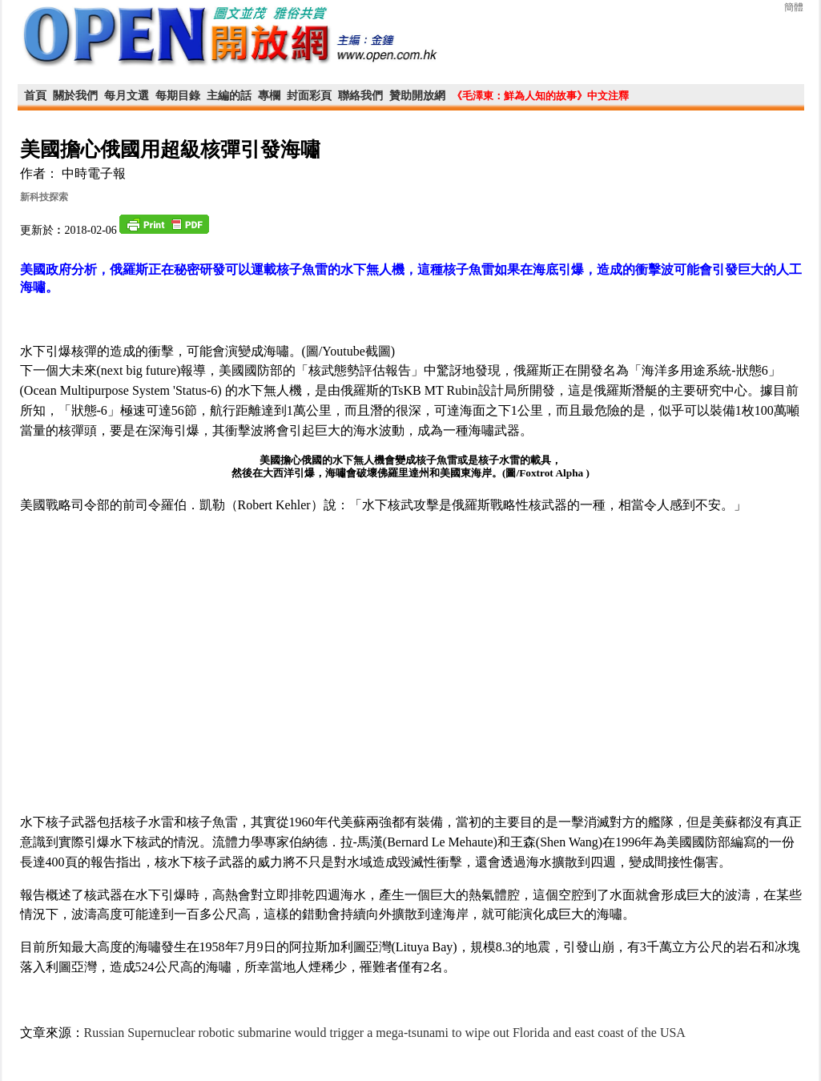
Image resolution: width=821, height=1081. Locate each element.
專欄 (269, 96)
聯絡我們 (360, 96)
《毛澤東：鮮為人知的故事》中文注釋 (540, 96)
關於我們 (75, 96)
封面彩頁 (309, 96)
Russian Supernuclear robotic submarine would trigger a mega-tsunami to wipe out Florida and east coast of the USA (385, 1032)
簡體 (793, 7)
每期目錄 (177, 96)
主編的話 (229, 96)
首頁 (35, 96)
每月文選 (126, 96)
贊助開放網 (417, 96)
